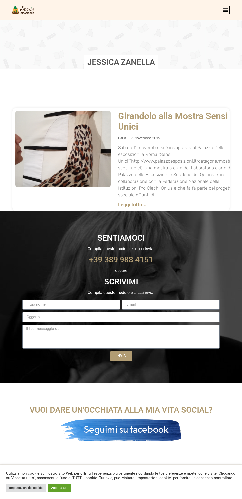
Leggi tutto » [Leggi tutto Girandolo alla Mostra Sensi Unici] (132, 205)
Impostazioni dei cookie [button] (26, 488)
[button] (225, 10)
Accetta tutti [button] (59, 488)
